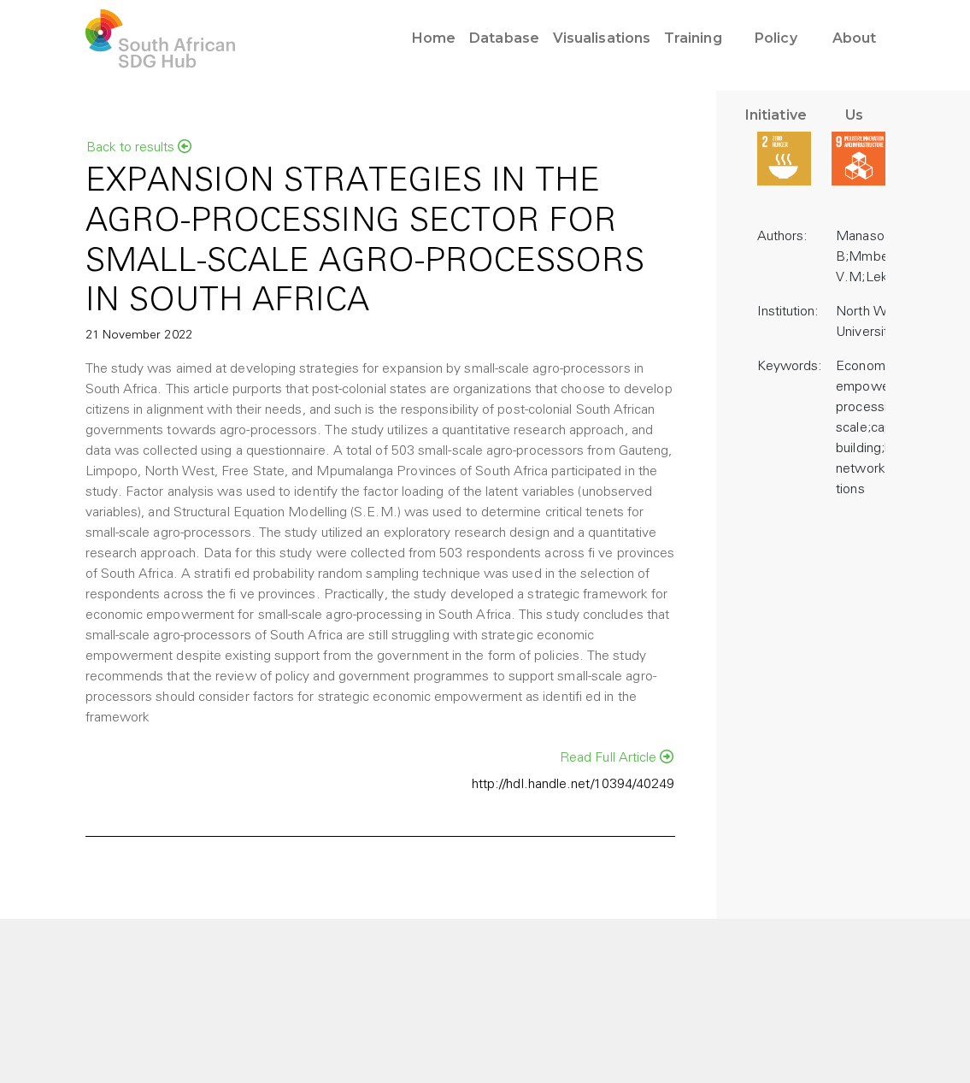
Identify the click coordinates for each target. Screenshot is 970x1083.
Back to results (138, 147)
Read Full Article (617, 757)
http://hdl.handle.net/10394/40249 (573, 785)
